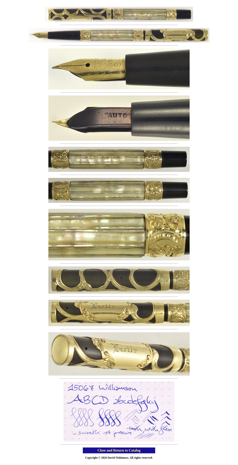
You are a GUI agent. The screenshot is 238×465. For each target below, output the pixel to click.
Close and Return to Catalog (118, 450)
